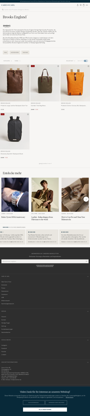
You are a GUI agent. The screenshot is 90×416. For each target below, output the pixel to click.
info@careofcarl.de (16, 379)
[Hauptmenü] (87, 5)
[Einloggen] (77, 5)
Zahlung (3, 326)
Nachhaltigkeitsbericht (7, 303)
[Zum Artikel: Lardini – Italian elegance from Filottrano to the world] (45, 199)
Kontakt (3, 320)
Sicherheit (4, 285)
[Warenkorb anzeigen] (83, 5)
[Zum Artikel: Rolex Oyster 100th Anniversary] (15, 199)
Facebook (4, 348)
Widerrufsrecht (5, 300)
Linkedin (3, 354)
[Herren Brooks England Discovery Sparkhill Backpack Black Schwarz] (15, 131)
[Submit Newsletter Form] (86, 261)
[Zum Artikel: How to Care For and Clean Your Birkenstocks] (75, 199)
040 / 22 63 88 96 (11, 378)
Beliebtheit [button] (70, 60)
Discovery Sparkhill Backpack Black (12, 154)
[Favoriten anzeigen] (81, 5)
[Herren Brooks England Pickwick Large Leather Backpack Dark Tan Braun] (15, 82)
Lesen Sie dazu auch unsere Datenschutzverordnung (45, 266)
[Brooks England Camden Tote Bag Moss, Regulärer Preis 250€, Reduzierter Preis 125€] (45, 87)
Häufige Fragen (5, 323)
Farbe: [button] (17, 60)
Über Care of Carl (6, 282)
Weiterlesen (69, 397)
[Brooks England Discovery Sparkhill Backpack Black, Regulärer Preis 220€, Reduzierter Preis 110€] (15, 136)
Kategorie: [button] (8, 60)
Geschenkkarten (5, 332)
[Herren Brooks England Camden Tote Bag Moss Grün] (45, 82)
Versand (3, 316)
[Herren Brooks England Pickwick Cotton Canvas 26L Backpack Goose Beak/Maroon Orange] (75, 82)
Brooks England (5, 103)
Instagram (4, 345)
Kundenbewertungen (7, 329)
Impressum (4, 294)
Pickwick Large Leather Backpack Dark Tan (14, 105)
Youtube (3, 351)
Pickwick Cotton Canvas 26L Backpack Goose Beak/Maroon (73, 106)
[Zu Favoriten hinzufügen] (28, 66)
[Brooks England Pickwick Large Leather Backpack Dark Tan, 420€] (15, 87)
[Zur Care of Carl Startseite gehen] (8, 5)
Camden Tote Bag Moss (38, 105)
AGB (2, 297)
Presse (3, 288)
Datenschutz (4, 291)
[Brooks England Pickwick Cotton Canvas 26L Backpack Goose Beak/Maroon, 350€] (75, 87)
